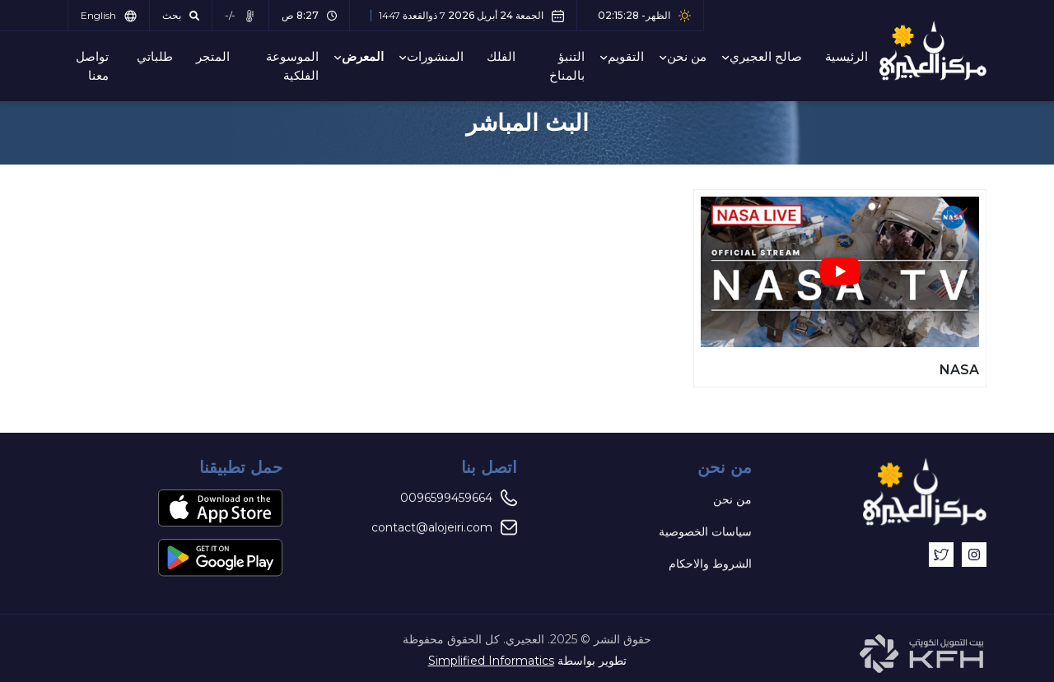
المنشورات (435, 56)
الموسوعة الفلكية (292, 66)
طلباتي (155, 56)
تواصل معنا (92, 66)
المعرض (363, 56)
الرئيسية (846, 56)
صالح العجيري (766, 56)
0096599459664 (458, 498)
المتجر (213, 56)
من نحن (687, 56)
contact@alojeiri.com (444, 528)
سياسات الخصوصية (705, 532)
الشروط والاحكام (710, 564)
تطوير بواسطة (527, 660)
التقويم (626, 56)
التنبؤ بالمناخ (567, 66)
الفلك (501, 56)
